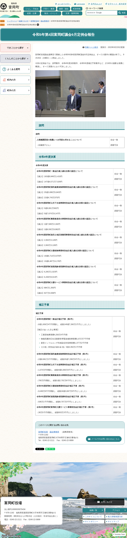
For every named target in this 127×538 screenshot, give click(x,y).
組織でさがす (24, 21)
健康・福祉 (63, 9)
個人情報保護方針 (115, 517)
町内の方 (11, 80)
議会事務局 (45, 21)
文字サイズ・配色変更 (117, 4)
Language (81, 4)
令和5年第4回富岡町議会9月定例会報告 (21, 25)
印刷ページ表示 (91, 47)
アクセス (116, 510)
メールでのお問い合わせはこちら (105, 439)
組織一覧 (93, 510)
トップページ (12, 21)
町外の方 (11, 90)
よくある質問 (13, 69)
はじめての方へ (64, 4)
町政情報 (77, 9)
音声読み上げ (96, 4)
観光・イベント (51, 13)
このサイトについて (93, 517)
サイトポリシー (91, 522)
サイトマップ (113, 522)
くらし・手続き (32, 9)
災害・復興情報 (72, 13)
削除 (38, 24)
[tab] (15, 48)
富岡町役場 (35, 21)
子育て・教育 (48, 9)
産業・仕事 (31, 13)
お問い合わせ (106, 502)
